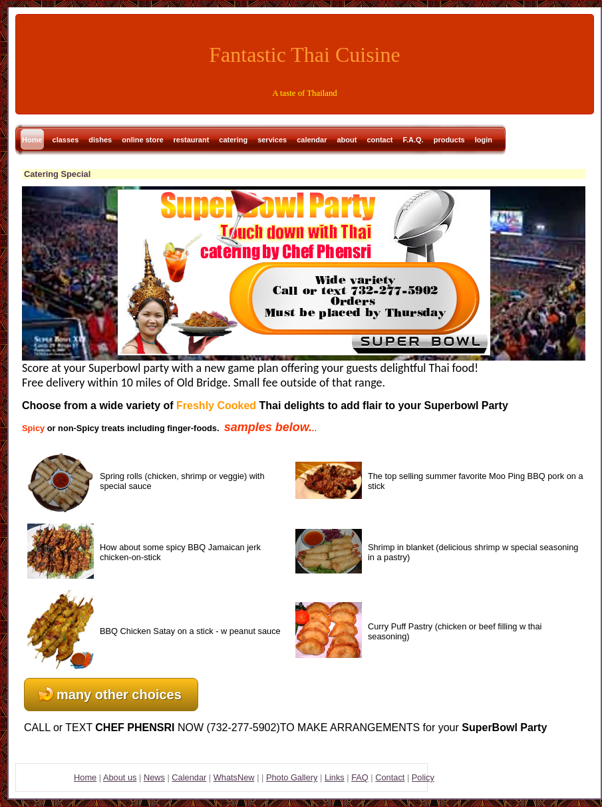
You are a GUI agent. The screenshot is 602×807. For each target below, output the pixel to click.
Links (335, 777)
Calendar (189, 777)
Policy (423, 777)
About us (120, 777)
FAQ (360, 777)
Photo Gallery (292, 777)
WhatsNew (234, 777)
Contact (389, 777)
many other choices (119, 694)
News (154, 777)
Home (85, 777)
